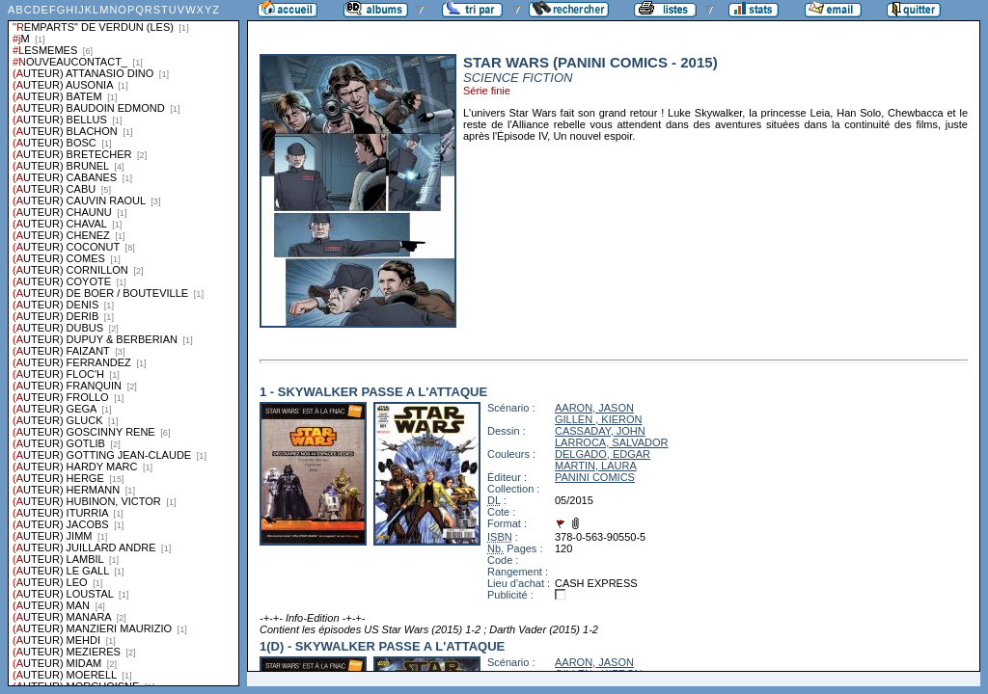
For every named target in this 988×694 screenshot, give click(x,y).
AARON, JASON (594, 408)
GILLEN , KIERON (598, 419)
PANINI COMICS (595, 477)
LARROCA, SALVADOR (612, 442)
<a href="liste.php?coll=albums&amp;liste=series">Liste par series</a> (123, 343)
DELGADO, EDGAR (602, 454)
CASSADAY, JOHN (600, 431)
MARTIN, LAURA (596, 465)
